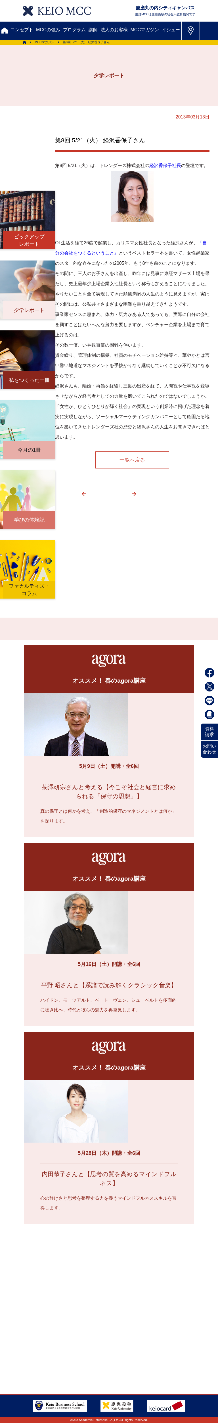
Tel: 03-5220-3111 (172, 1349)
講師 (93, 29)
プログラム (74, 29)
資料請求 (209, 731)
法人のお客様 (114, 29)
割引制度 (102, 1294)
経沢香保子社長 (165, 165)
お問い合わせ (209, 749)
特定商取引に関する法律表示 (47, 1363)
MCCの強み (48, 29)
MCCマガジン (145, 29)
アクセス (27, 1332)
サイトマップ (32, 1343)
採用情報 (115, 1343)
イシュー (171, 29)
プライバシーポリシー (102, 1353)
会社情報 (27, 1353)
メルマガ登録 (33, 1305)
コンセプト (22, 29)
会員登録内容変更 (106, 1332)
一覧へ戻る (132, 460)
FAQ (76, 1343)
